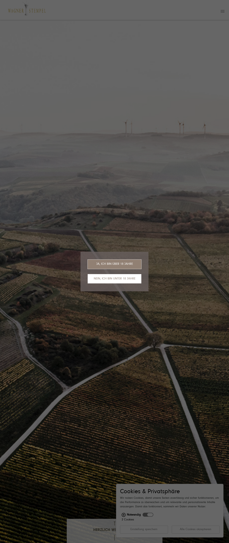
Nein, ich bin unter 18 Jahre (114, 278)
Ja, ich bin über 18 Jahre (114, 264)
